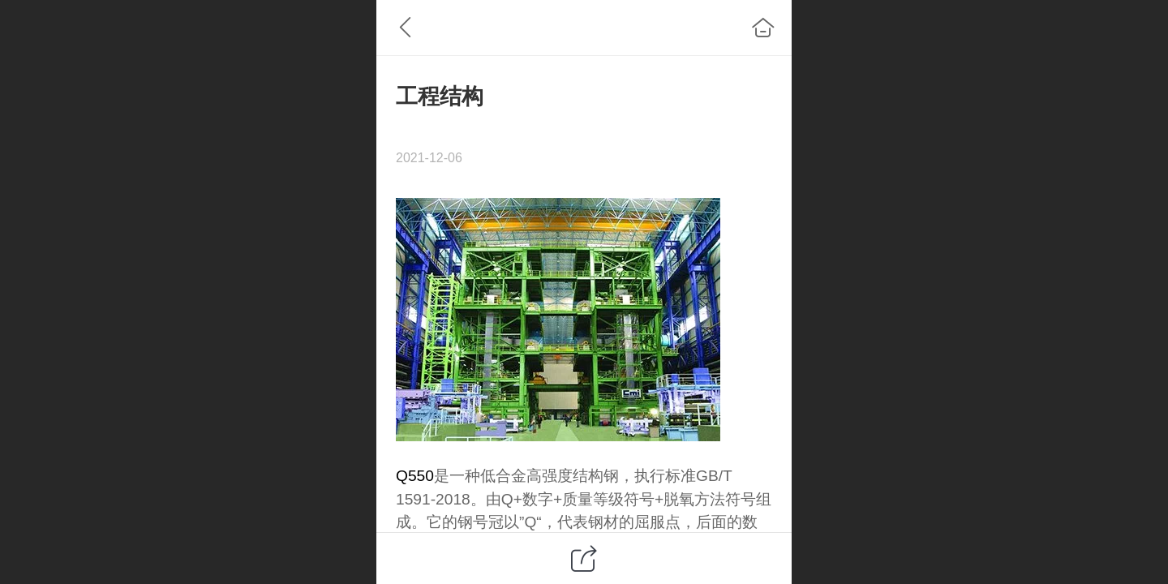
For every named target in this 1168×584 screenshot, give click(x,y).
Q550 (415, 475)
